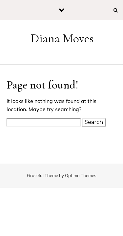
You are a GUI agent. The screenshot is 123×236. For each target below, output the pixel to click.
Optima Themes (80, 175)
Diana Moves (62, 38)
